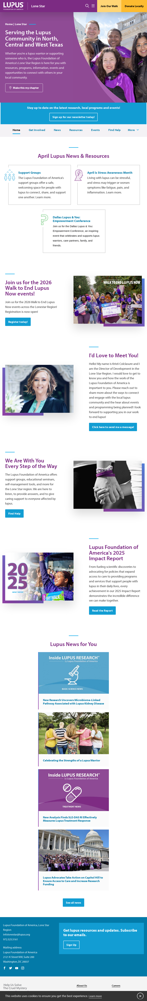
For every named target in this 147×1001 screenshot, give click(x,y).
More (133, 142)
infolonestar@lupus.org (16, 883)
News (56, 142)
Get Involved (35, 142)
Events (95, 142)
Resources (75, 142)
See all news (73, 851)
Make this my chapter (26, 100)
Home (14, 142)
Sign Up (72, 894)
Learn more (96, 996)
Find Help (114, 142)
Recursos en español (124, 955)
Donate (116, 941)
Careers (116, 934)
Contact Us (83, 941)
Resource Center (86, 948)
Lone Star (38, 6)
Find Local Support (123, 948)
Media (80, 955)
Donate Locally (134, 6)
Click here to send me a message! (113, 467)
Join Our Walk (109, 6)
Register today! (18, 353)
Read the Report (102, 672)
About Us (82, 934)
